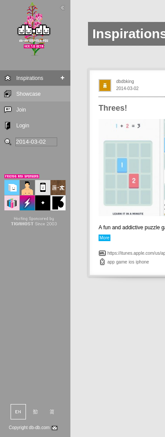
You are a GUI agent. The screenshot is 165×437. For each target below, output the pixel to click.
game (121, 262)
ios (131, 262)
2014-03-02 (127, 88)
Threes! (113, 108)
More (104, 237)
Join (21, 110)
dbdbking (125, 81)
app (111, 262)
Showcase (28, 94)
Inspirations (29, 78)
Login (22, 126)
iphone (142, 262)
